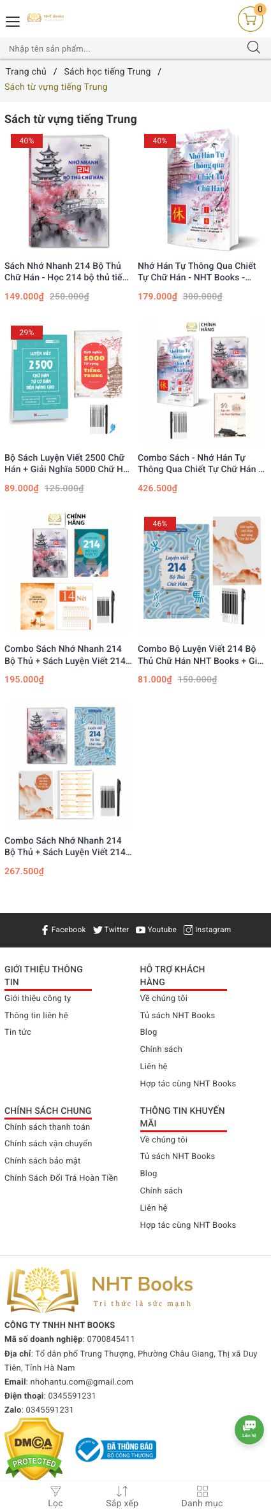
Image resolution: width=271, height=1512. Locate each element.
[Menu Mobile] (13, 20)
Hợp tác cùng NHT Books (188, 1084)
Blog (148, 1032)
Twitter (111, 929)
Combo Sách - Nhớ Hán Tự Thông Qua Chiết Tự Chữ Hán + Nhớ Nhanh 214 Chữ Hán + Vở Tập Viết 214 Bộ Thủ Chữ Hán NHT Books (200, 464)
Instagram (207, 929)
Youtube (156, 929)
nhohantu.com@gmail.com (82, 1382)
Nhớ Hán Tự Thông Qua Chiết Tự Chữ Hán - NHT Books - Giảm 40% (197, 272)
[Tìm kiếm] (254, 48)
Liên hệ (154, 1067)
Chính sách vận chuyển (48, 1144)
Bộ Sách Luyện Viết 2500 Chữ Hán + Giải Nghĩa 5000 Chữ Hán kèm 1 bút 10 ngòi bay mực (68, 464)
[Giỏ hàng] (250, 19)
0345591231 (72, 1396)
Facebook (63, 929)
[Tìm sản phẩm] (123, 48)
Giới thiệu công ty (37, 999)
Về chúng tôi (164, 999)
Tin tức (17, 1032)
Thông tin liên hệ (36, 1016)
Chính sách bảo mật (42, 1161)
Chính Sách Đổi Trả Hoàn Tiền (61, 1178)
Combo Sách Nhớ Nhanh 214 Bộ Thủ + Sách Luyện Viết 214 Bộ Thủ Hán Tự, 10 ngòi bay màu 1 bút (65, 655)
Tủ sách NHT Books (178, 1016)
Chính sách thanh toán (47, 1127)
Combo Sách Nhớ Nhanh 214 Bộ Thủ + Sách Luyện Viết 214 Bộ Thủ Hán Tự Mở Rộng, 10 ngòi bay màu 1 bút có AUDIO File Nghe (65, 847)
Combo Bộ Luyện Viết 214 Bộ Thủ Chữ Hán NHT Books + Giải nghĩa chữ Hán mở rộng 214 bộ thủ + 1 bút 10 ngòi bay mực (201, 655)
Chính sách (161, 1050)
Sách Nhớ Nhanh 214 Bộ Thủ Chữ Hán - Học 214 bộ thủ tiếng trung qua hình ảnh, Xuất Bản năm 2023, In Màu (68, 272)
